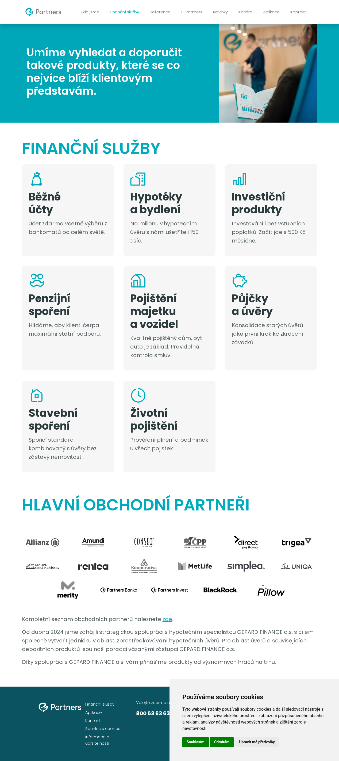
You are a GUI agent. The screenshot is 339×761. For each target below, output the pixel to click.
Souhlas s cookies (102, 728)
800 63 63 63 (153, 713)
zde (167, 619)
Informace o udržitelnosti (97, 740)
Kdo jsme (90, 12)
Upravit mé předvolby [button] (257, 742)
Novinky (220, 12)
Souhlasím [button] (196, 742)
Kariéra (245, 12)
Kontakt (298, 12)
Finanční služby (124, 12)
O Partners (191, 12)
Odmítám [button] (222, 742)
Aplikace (271, 12)
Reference (160, 12)
